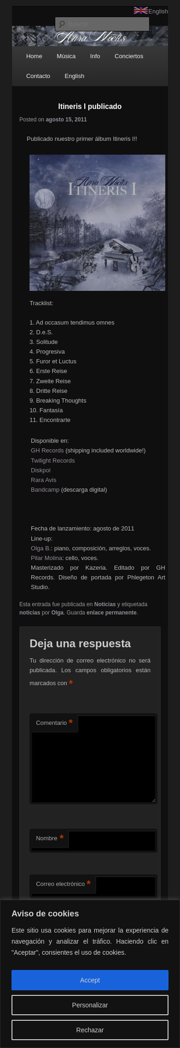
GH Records (47, 450)
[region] (90, 974)
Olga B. (41, 548)
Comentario (54, 723)
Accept (90, 980)
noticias (29, 612)
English (158, 11)
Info (95, 56)
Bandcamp (45, 489)
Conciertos (129, 56)
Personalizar (90, 1005)
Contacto (38, 75)
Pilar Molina (46, 557)
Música (66, 56)
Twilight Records (53, 460)
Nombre (50, 838)
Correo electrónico (63, 884)
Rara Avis (43, 479)
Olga (57, 612)
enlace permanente (112, 612)
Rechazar (90, 1030)
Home (34, 56)
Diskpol (41, 470)
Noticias (105, 604)
